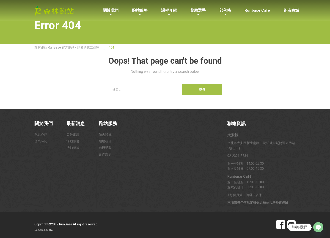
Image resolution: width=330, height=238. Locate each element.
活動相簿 (72, 148)
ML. (51, 229)
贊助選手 (198, 10)
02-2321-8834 (237, 156)
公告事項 (72, 135)
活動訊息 (72, 141)
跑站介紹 (40, 135)
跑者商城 (291, 10)
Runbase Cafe (257, 10)
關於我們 (110, 10)
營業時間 (40, 141)
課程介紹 (169, 10)
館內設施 (105, 135)
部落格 (225, 10)
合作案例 (105, 154)
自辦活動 (105, 148)
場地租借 (105, 141)
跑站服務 (140, 10)
